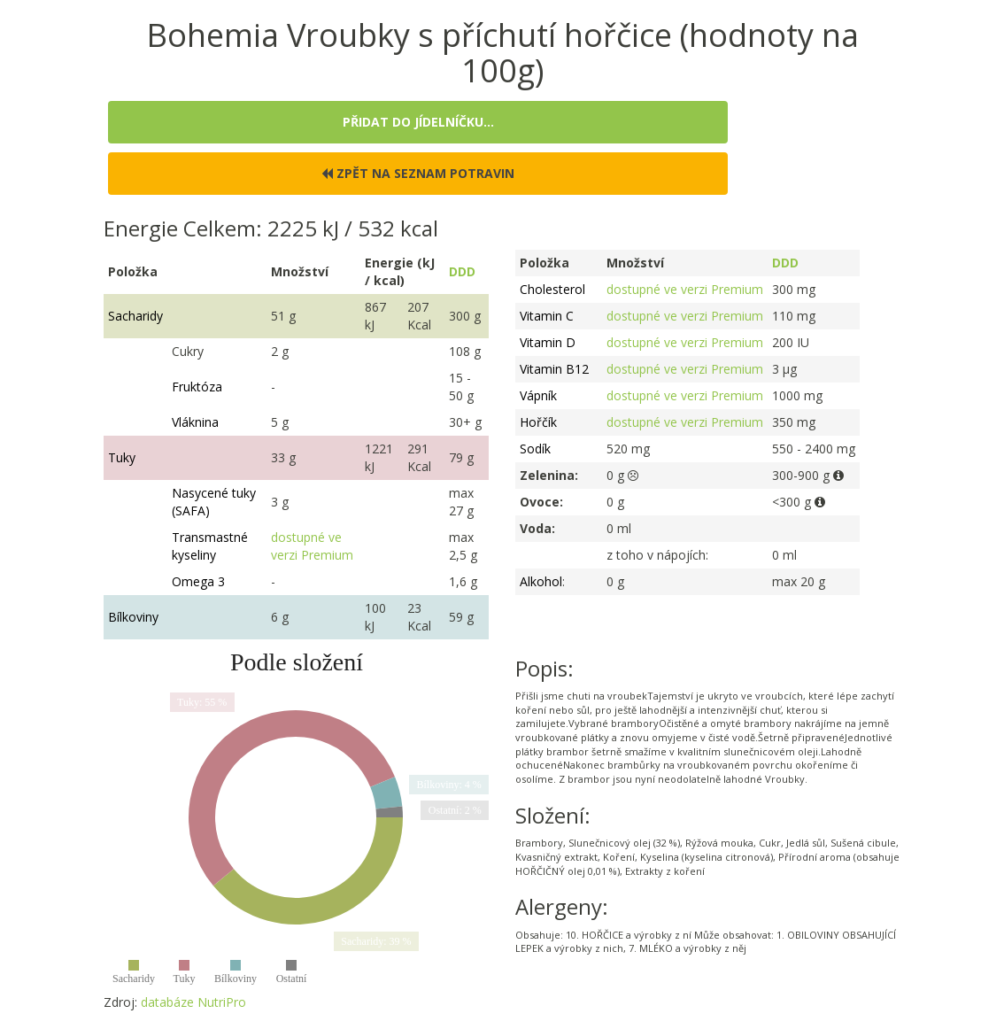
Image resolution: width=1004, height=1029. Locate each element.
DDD (462, 271)
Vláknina (195, 422)
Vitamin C (547, 315)
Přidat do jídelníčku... (418, 121)
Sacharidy (135, 315)
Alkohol (541, 581)
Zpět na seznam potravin (417, 173)
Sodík (535, 448)
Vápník (538, 395)
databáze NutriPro (193, 1002)
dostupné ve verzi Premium (312, 546)
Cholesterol (552, 289)
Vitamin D (547, 342)
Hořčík (538, 422)
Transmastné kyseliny (210, 546)
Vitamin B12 (554, 368)
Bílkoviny (133, 616)
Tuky (121, 457)
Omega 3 (198, 581)
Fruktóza (197, 386)
